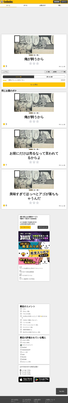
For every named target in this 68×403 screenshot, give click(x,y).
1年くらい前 (62, 66)
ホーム (8, 5)
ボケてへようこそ (43, 227)
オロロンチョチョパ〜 (26, 345)
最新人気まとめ (26, 401)
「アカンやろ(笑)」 (25, 314)
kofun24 (63, 80)
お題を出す (42, 5)
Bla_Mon (23, 357)
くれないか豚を (25, 340)
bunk (22, 354)
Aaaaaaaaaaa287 (25, 350)
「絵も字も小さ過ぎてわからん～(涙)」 (30, 332)
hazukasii (23, 347)
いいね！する (25, 370)
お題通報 (54, 71)
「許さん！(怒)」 (25, 311)
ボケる (25, 5)
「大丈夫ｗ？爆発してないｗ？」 (29, 320)
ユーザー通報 (62, 71)
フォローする (25, 372)
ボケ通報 (48, 71)
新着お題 (36, 401)
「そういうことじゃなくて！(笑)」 (29, 325)
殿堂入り (13, 401)
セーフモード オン (25, 227)
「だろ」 (23, 309)
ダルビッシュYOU (25, 362)
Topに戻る (61, 391)
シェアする (5, 71)
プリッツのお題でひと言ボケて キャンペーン (34, 267)
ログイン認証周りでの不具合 (34, 278)
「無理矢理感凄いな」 (26, 330)
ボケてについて (49, 401)
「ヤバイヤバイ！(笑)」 (26, 327)
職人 (60, 5)
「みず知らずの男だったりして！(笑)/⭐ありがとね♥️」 (33, 316)
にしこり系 (23, 352)
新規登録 (56, 1)
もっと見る (34, 84)
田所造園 (23, 359)
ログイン (64, 1)
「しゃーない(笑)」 (25, 322)
